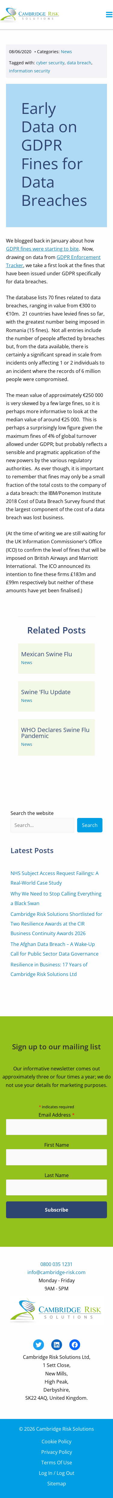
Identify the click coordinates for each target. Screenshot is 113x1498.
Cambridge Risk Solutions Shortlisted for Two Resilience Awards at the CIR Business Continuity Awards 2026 (56, 924)
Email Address (57, 1115)
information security (29, 71)
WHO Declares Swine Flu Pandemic (55, 733)
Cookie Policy (56, 1441)
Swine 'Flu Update (46, 692)
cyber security (50, 63)
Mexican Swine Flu (46, 654)
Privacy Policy (56, 1452)
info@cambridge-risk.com (56, 1272)
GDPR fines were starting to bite (42, 249)
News (66, 51)
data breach (79, 63)
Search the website (32, 813)
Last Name (57, 1175)
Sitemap (56, 1483)
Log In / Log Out (56, 1473)
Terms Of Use (56, 1462)
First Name (56, 1145)
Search (90, 825)
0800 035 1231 (56, 1264)
